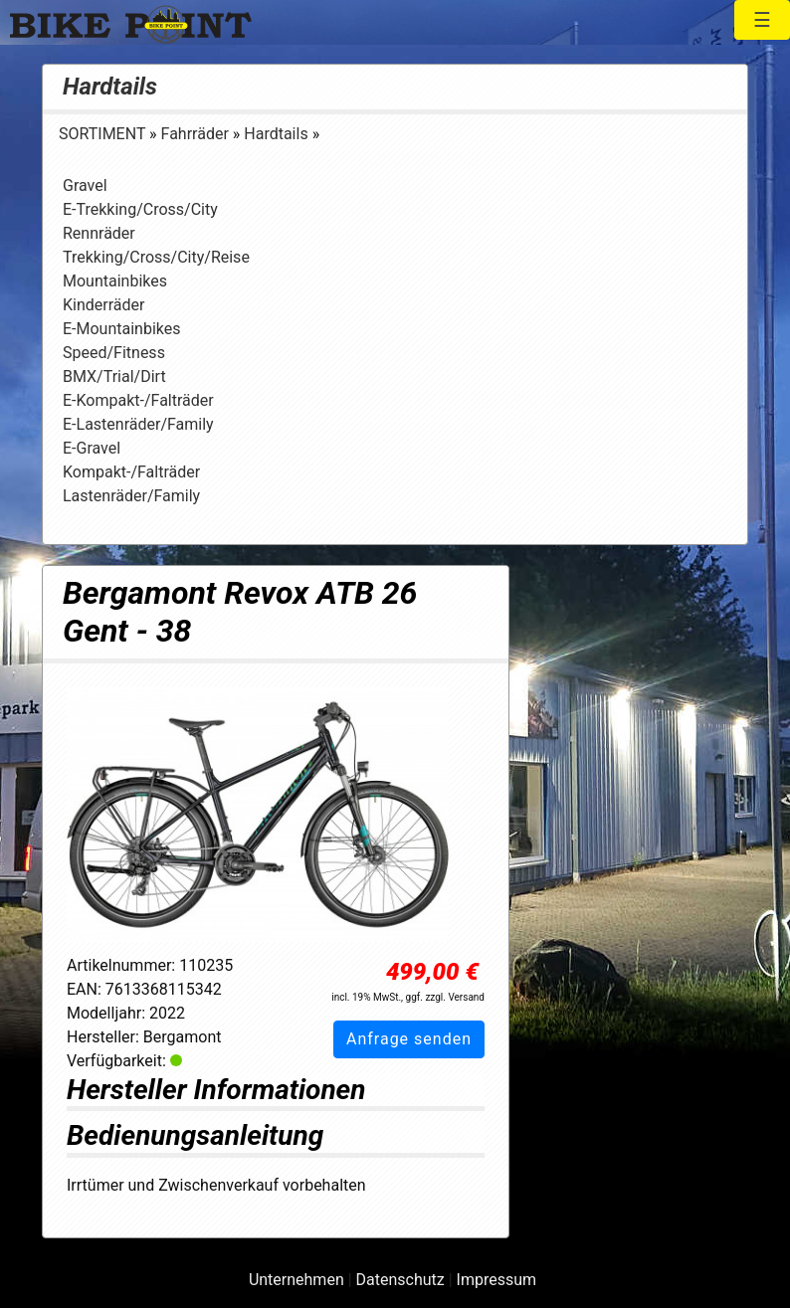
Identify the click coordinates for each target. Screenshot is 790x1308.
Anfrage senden (409, 1038)
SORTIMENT (104, 133)
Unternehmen (296, 1279)
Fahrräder (197, 133)
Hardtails (110, 86)
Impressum (497, 1279)
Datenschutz (400, 1279)
